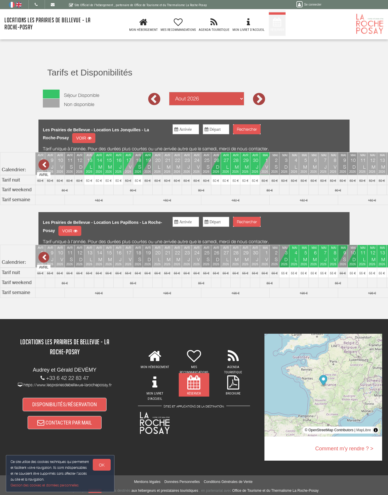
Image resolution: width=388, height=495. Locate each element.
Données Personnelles (182, 482)
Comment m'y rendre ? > (344, 449)
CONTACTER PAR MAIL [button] (64, 423)
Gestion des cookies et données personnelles (45, 485)
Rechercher (247, 129)
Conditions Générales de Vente (228, 482)
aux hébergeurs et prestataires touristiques (164, 491)
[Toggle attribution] (375, 430)
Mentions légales (147, 482)
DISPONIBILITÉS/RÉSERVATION (64, 404)
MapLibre (363, 430)
